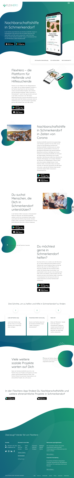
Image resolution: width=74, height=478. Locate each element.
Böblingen (41, 445)
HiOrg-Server (21, 459)
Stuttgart (34, 449)
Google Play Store (20, 44)
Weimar (41, 447)
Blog (34, 475)
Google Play (18, 107)
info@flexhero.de (11, 447)
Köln (26, 447)
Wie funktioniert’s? (66, 60)
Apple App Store (9, 44)
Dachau (20, 449)
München (34, 447)
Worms (41, 449)
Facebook (14, 451)
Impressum (60, 475)
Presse (55, 475)
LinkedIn (11, 451)
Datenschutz (66, 475)
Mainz (26, 449)
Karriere (50, 475)
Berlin (19, 445)
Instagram (8, 451)
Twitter (6, 451)
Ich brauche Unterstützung (41, 60)
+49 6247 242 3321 (12, 445)
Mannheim (34, 445)
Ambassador (44, 475)
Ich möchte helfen (54, 60)
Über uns (39, 475)
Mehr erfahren (50, 454)
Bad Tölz (20, 447)
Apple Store (18, 112)
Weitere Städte (21, 452)
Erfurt (26, 445)
